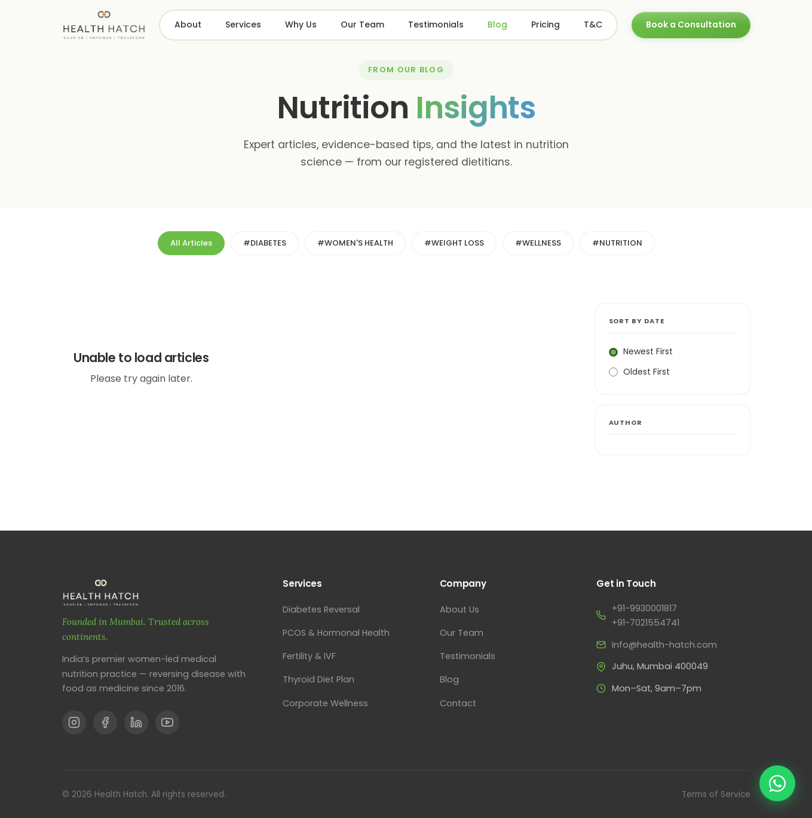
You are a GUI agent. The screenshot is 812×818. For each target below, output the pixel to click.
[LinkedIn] (136, 722)
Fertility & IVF (309, 656)
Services (243, 24)
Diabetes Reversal (321, 609)
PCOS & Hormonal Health (336, 633)
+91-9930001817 (644, 608)
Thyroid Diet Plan (318, 679)
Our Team (362, 24)
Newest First (641, 351)
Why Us (301, 24)
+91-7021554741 (645, 623)
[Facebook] (105, 722)
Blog (497, 24)
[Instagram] (74, 722)
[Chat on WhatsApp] (777, 783)
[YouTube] (167, 722)
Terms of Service (716, 794)
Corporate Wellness (325, 703)
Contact (458, 703)
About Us (459, 609)
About (187, 24)
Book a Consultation (691, 24)
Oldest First (639, 372)
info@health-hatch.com (664, 645)
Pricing (545, 24)
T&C (593, 24)
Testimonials (436, 24)
